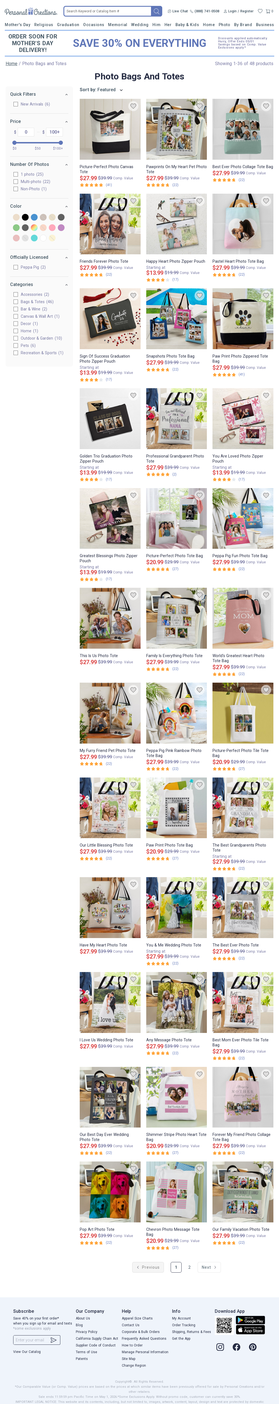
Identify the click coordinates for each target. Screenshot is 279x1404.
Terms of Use (86, 1352)
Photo (224, 24)
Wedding (140, 24)
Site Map (128, 1359)
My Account (181, 1318)
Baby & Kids (187, 24)
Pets (28, 345)
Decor (29, 323)
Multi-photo (35, 181)
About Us (83, 1318)
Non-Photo (34, 189)
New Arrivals (35, 104)
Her (168, 24)
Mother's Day (17, 24)
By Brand (243, 24)
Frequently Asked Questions (144, 1339)
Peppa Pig (33, 267)
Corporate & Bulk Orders (141, 1332)
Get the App (181, 1339)
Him (156, 24)
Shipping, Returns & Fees (191, 1332)
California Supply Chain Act (97, 1339)
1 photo (32, 174)
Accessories (35, 294)
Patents (82, 1359)
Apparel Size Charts (137, 1318)
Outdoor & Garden (41, 338)
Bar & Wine (34, 309)
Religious (43, 24)
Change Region (134, 1366)
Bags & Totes (37, 301)
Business (265, 24)
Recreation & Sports (42, 353)
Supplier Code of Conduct (96, 1345)
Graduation (68, 24)
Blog (79, 1325)
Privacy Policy (86, 1332)
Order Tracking (183, 1325)
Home (209, 24)
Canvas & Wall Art (40, 316)
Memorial (117, 24)
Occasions (93, 24)
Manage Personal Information (145, 1352)
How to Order (132, 1345)
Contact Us (131, 1325)
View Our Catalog (27, 1352)
